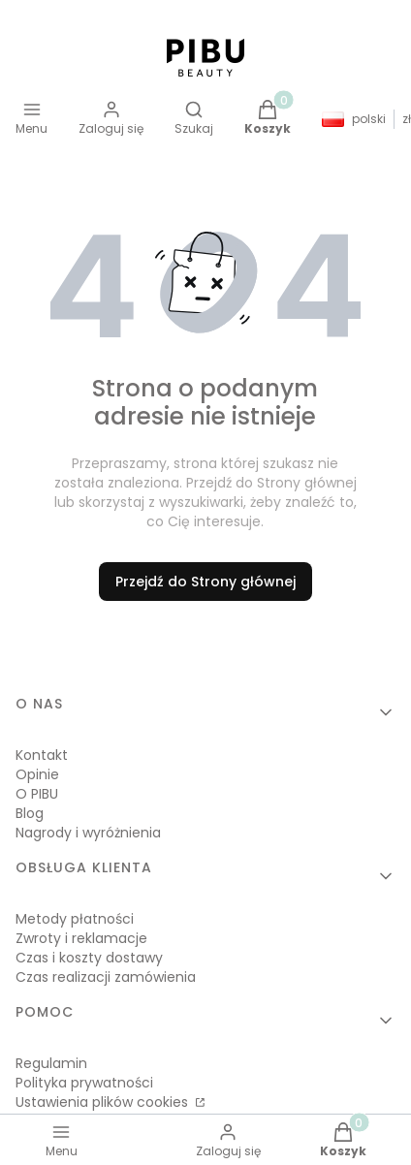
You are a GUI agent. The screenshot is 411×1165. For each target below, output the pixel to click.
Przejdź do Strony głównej (205, 581)
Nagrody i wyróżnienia (88, 832)
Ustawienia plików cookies (104, 1102)
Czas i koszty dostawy (89, 957)
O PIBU (37, 793)
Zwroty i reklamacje (81, 938)
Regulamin (51, 1063)
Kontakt (42, 755)
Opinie (37, 774)
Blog (30, 813)
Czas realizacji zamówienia (106, 977)
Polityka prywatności (84, 1082)
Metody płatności (75, 919)
